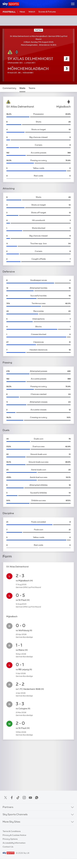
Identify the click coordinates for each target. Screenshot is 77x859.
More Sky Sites (11, 821)
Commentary (9, 88)
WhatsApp (36, 797)
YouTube (30, 797)
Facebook (12, 797)
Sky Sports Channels (15, 814)
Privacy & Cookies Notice (14, 835)
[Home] (11, 4)
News (22, 12)
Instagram (24, 797)
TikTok (18, 797)
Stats (22, 88)
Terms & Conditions (12, 831)
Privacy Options (10, 839)
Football (9, 12)
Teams (32, 88)
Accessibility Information (14, 843)
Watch (31, 12)
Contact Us (8, 847)
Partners (8, 807)
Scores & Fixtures (47, 12)
